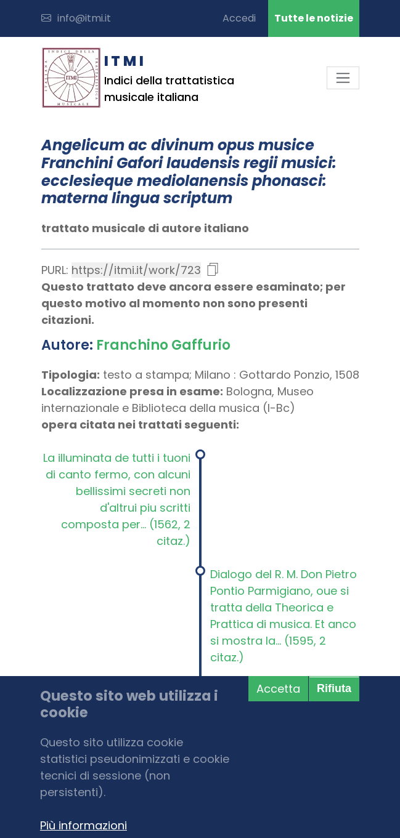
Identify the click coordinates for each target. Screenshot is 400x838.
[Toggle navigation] (343, 77)
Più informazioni (83, 825)
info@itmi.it (76, 18)
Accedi (239, 18)
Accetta (278, 688)
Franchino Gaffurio (163, 345)
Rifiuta (334, 688)
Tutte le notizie (313, 18)
